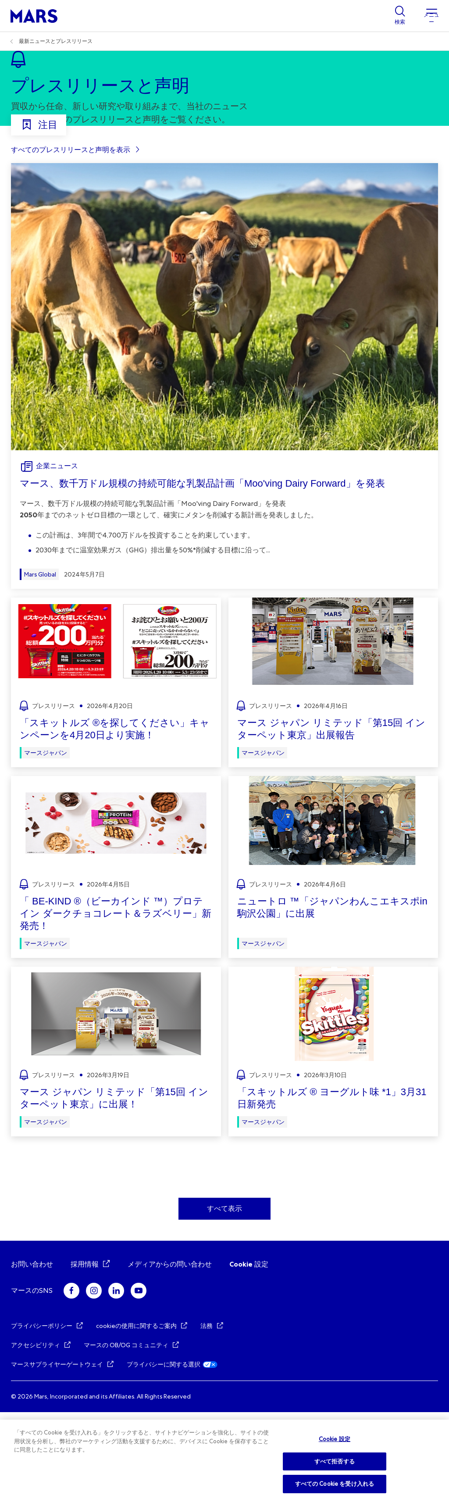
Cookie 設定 (248, 1354)
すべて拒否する (334, 1461)
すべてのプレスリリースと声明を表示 (70, 239)
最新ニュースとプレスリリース (56, 41)
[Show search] (400, 16)
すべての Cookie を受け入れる (334, 1484)
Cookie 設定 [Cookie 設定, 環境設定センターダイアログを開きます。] (334, 1439)
